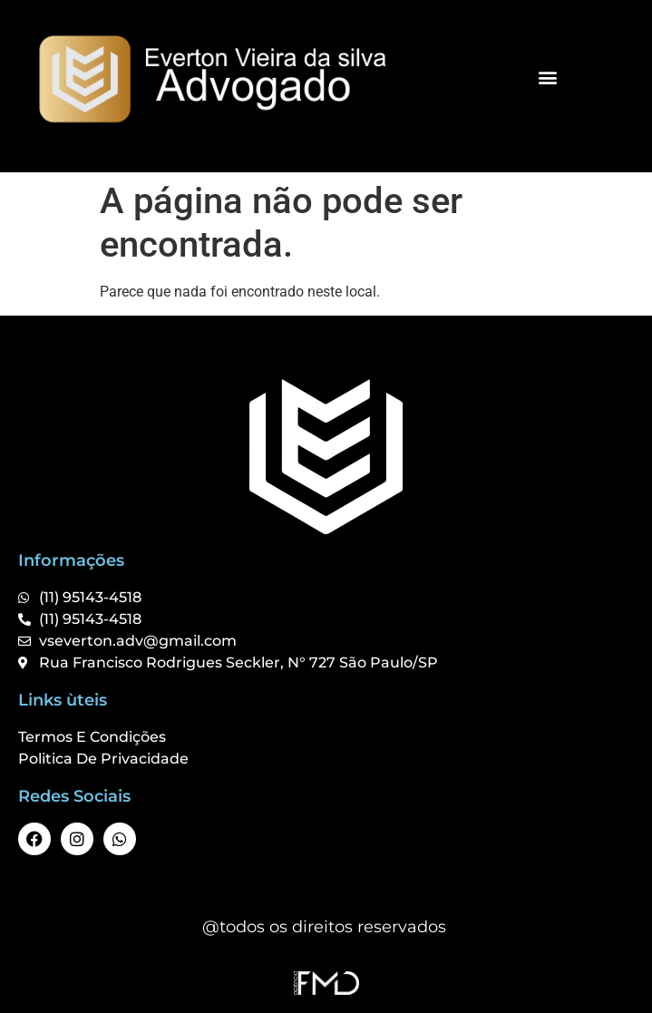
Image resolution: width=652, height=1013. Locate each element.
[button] (548, 77)
